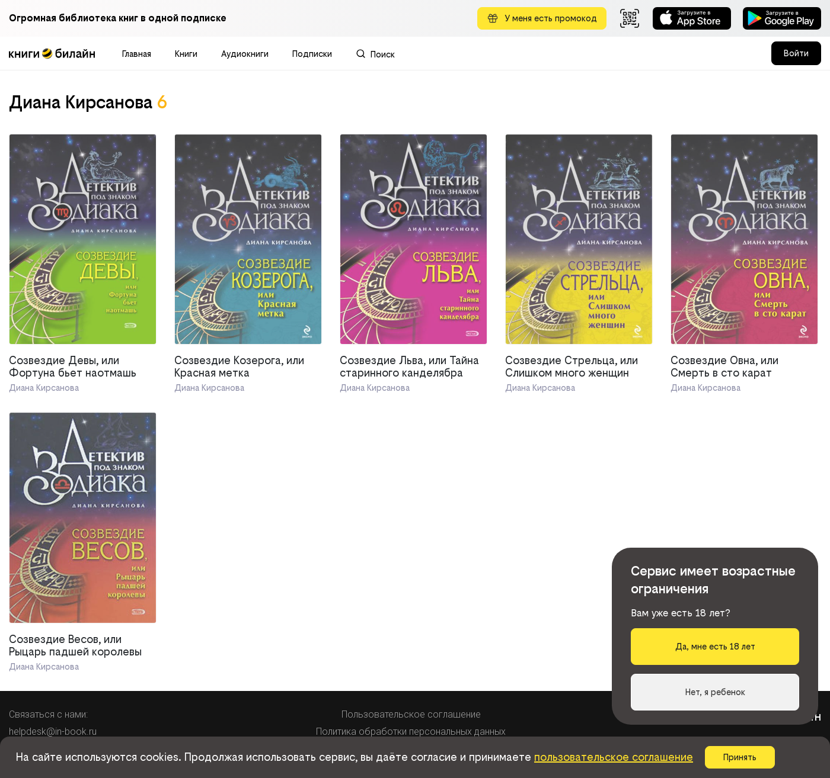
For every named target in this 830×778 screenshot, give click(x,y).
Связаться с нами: (48, 714)
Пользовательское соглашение (411, 714)
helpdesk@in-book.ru (53, 731)
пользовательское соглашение (613, 757)
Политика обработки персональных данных (411, 731)
